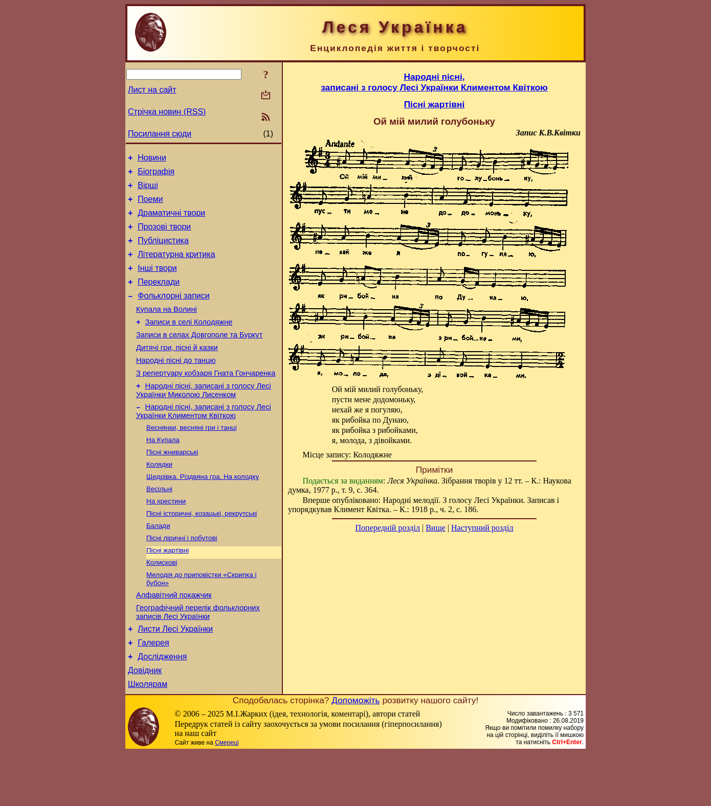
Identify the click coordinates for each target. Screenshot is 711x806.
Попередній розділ (388, 527)
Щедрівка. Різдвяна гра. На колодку (202, 511)
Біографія (156, 174)
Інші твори (157, 282)
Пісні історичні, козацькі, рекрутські (201, 551)
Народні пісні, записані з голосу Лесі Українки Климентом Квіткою (203, 440)
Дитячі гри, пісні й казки (177, 370)
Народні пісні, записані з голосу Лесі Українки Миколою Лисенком (203, 417)
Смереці (226, 795)
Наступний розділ (482, 527)
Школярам (147, 737)
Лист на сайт (152, 89)
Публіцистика (163, 251)
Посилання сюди (159, 133)
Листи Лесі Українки (175, 676)
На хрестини (166, 537)
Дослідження (162, 706)
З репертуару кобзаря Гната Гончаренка (205, 399)
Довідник (145, 722)
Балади (158, 564)
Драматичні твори (171, 220)
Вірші (148, 190)
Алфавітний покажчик (174, 639)
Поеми (150, 205)
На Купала (163, 471)
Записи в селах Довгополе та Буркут (199, 356)
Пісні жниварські (172, 484)
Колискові (161, 604)
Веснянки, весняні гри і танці (191, 458)
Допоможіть (355, 753)
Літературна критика (176, 266)
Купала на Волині (166, 328)
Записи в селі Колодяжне (189, 342)
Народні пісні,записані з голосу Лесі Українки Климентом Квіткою (434, 82)
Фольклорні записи (173, 312)
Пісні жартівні (167, 590)
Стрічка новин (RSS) (167, 111)
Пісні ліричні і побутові (181, 577)
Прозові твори (164, 236)
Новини (152, 159)
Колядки (159, 497)
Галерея (153, 691)
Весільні (159, 524)
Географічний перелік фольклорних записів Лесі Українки (198, 657)
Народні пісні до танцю (176, 385)
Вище (436, 527)
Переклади (159, 297)
